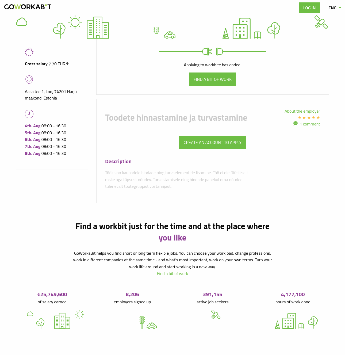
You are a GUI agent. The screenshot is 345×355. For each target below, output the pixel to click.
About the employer (302, 111)
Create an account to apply (212, 142)
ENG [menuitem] (332, 8)
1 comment (310, 124)
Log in (309, 8)
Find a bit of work (213, 79)
